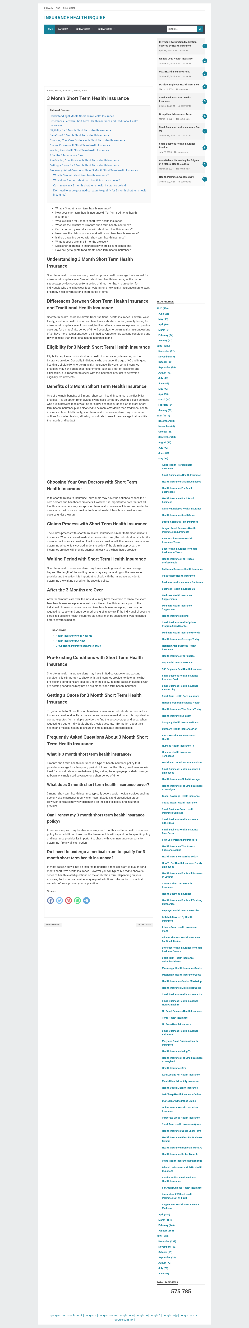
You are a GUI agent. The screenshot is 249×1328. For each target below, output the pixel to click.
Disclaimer (69, 8)
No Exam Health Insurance (176, 1024)
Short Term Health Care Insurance (180, 696)
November (166, 356)
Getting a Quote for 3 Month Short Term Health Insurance (84, 165)
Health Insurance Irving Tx (176, 1051)
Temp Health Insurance (175, 1017)
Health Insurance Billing (175, 615)
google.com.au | (108, 1315)
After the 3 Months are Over (66, 155)
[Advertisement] (98, 62)
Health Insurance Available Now (176, 177)
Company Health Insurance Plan (179, 729)
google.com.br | (189, 1315)
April (163, 324)
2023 (163, 1236)
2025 (163, 345)
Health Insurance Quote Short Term (181, 1130)
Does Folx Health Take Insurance (180, 521)
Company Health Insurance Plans (180, 722)
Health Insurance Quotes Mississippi (182, 981)
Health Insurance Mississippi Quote (181, 987)
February (165, 335)
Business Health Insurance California (182, 582)
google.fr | (155, 1315)
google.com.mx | (124, 1319)
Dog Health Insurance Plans (177, 662)
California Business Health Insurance (182, 569)
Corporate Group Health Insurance (181, 1117)
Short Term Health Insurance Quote (181, 1124)
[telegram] (86, 900)
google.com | (58, 1315)
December (166, 351)
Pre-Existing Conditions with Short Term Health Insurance (84, 160)
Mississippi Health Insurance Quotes (182, 968)
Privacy (48, 8)
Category (63, 29)
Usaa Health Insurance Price (174, 71)
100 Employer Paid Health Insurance (182, 669)
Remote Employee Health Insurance (181, 508)
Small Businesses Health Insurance (181, 475)
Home (50, 29)
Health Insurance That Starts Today (181, 709)
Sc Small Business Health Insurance (182, 1187)
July (163, 378)
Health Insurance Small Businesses (181, 481)
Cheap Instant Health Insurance (179, 802)
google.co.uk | (75, 1315)
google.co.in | (126, 1315)
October (165, 362)
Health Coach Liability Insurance (180, 1087)
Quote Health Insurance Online (179, 1101)
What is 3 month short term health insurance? (81, 175)
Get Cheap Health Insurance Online (181, 1094)
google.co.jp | (170, 1315)
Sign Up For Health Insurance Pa (179, 839)
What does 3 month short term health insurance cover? (86, 180)
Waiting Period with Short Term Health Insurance (79, 150)
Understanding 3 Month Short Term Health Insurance (82, 116)
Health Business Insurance (176, 893)
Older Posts (145, 925)
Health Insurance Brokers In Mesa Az (182, 1147)
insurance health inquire (74, 17)
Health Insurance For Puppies (178, 656)
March (164, 329)
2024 (163, 415)
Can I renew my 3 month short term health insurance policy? (89, 185)
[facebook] (50, 900)
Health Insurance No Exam (176, 715)
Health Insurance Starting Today (180, 856)
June (163, 313)
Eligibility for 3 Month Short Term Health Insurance (80, 130)
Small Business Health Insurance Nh (182, 994)
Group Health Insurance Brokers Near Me (78, 645)
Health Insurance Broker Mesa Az (180, 1154)
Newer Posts (52, 925)
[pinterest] (68, 900)
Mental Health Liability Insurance (180, 1081)
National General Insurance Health (181, 702)
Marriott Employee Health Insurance (179, 84)
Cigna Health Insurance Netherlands (182, 1160)
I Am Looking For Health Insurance (181, 1074)
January (165, 340)
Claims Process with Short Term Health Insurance (80, 145)
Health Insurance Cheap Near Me (74, 635)
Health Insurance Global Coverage (181, 779)
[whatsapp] (77, 900)
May (163, 319)
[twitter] (59, 900)
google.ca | (91, 1315)
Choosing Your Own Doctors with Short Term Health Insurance (87, 140)
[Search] (182, 29)
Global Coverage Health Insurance (181, 796)
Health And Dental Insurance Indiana (182, 762)
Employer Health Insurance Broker (181, 910)
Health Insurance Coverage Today (180, 639)
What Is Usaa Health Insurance (176, 58)
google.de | (142, 1315)
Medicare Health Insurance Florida (181, 632)
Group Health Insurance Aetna (175, 114)
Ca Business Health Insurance (178, 575)
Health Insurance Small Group (178, 515)
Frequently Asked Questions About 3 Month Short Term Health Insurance (94, 170)
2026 (163, 308)
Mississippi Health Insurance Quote (181, 974)
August (164, 372)
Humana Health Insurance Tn (178, 745)
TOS (58, 8)
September (167, 367)
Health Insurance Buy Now (70, 640)
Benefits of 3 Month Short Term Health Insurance (79, 135)
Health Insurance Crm (174, 1068)
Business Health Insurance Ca (178, 588)
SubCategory (83, 29)
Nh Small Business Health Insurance (182, 1011)
